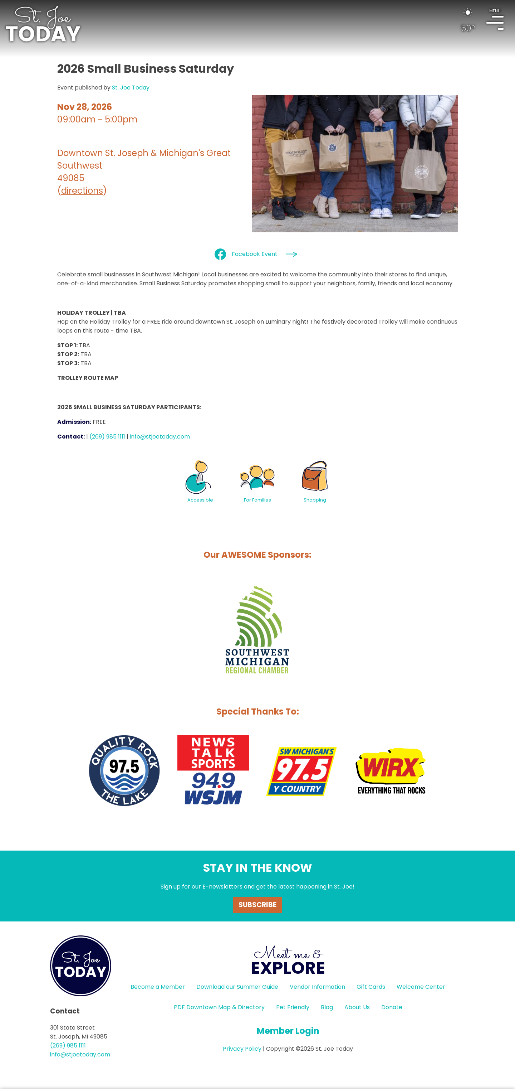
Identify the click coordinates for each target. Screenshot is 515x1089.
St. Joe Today (130, 87)
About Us (357, 1007)
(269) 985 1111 (107, 436)
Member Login (288, 1031)
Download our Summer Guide (237, 987)
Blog (327, 1007)
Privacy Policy (242, 1049)
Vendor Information (317, 987)
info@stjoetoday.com (160, 436)
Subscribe (257, 905)
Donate (391, 1007)
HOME (43, 24)
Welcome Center (421, 987)
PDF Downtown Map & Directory (219, 1007)
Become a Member (158, 987)
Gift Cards (371, 987)
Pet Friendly (292, 1007)
